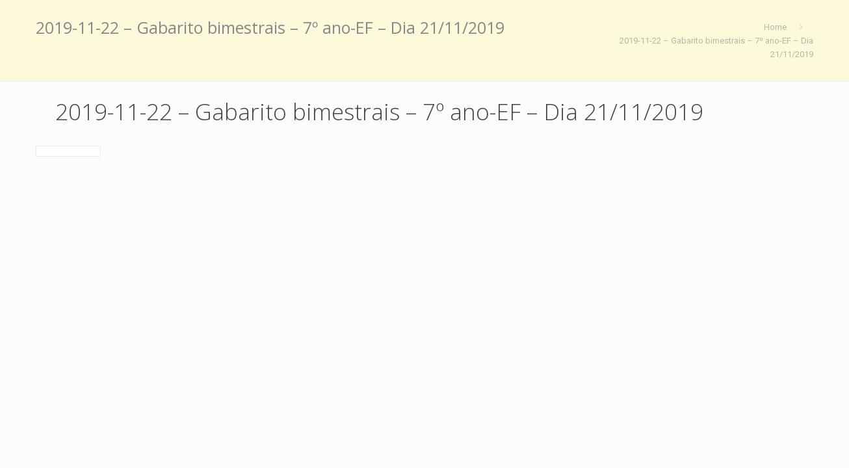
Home (775, 27)
